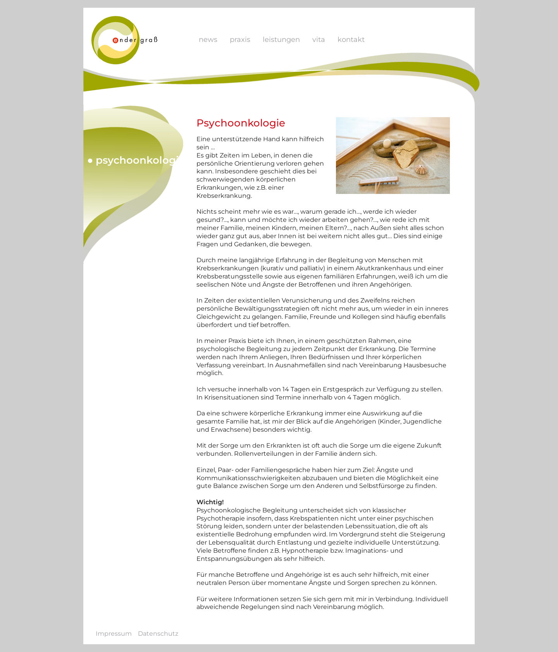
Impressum (114, 633)
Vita (318, 39)
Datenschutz (158, 633)
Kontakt (351, 39)
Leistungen (281, 39)
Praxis (240, 39)
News (208, 39)
